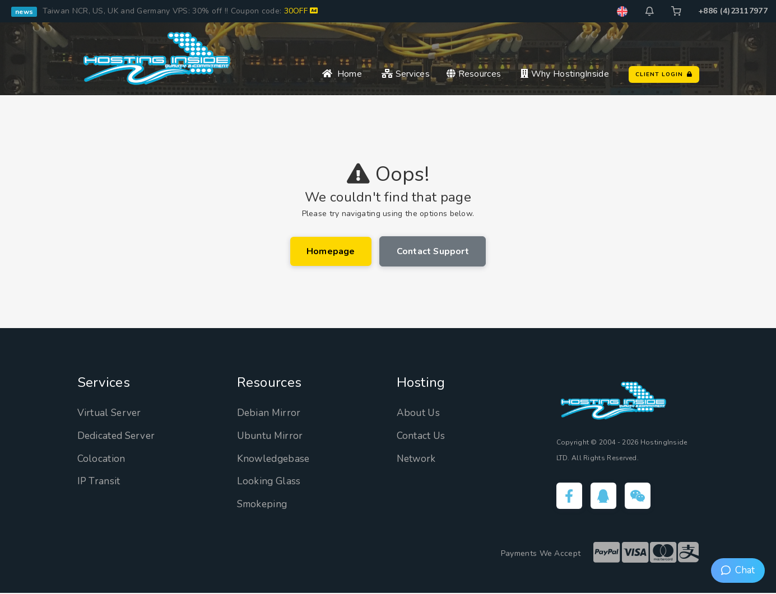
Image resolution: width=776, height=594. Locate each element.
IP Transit (99, 481)
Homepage (330, 251)
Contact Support (433, 251)
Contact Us (422, 436)
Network (417, 459)
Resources (474, 74)
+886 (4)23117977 (733, 11)
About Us (419, 413)
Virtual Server (110, 413)
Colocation (101, 459)
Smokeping (263, 504)
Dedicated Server (118, 436)
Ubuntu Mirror (271, 436)
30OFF (301, 11)
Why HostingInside (565, 74)
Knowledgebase (275, 459)
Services (406, 74)
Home (342, 74)
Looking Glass (270, 481)
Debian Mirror (270, 413)
